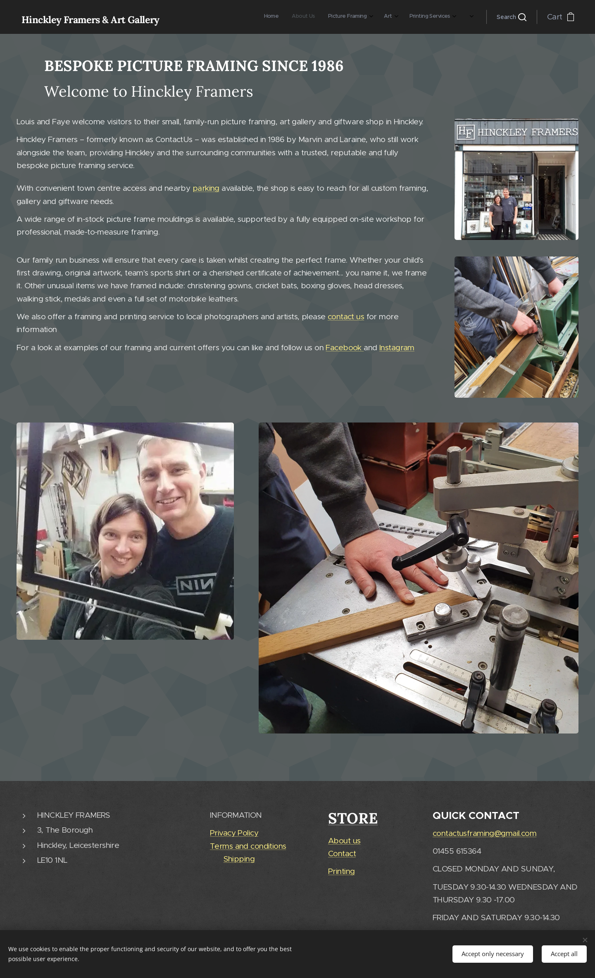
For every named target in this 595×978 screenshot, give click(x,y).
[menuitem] (382, 17)
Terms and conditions (248, 846)
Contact (342, 854)
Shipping (238, 859)
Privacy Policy (234, 833)
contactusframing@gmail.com (484, 833)
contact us (346, 316)
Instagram (396, 347)
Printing (341, 871)
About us (344, 840)
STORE (353, 818)
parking (206, 188)
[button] (511, 17)
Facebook (345, 347)
